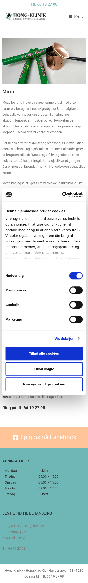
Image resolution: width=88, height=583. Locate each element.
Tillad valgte (44, 369)
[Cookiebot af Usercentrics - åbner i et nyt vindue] (63, 195)
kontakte (8, 397)
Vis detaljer (64, 339)
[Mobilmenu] (76, 16)
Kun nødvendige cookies (44, 384)
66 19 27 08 (34, 407)
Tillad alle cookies (44, 353)
